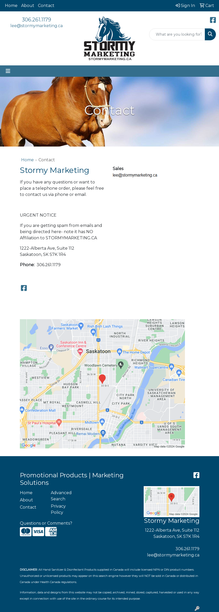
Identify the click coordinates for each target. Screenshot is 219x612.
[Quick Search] (177, 34)
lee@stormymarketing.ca (36, 25)
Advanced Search (61, 495)
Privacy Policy (58, 509)
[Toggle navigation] (8, 71)
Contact (46, 5)
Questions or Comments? (46, 523)
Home (11, 5)
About (27, 5)
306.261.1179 (36, 20)
